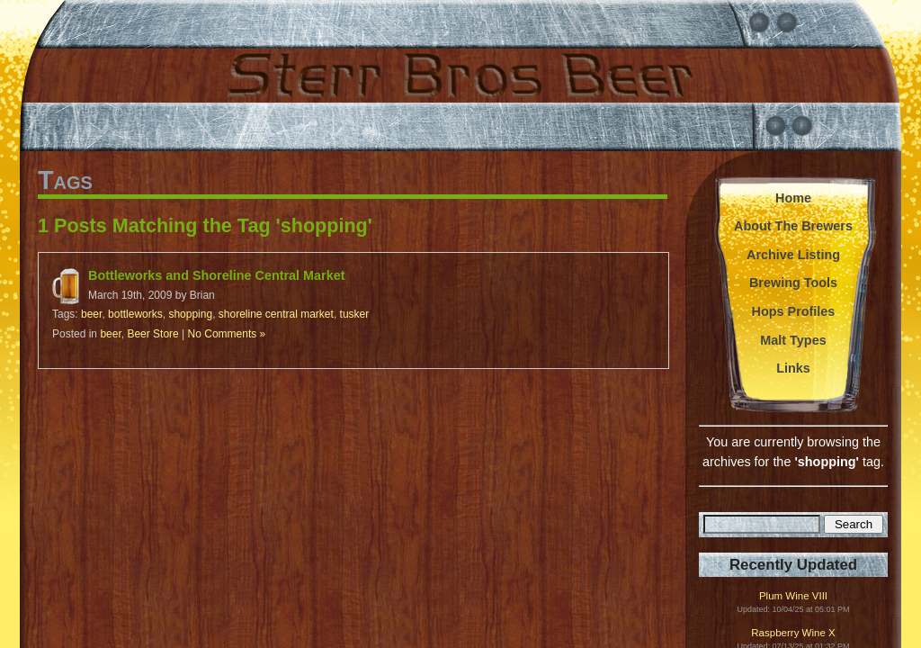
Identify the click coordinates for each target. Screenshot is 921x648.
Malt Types (793, 340)
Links (793, 368)
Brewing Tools (793, 282)
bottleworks (135, 314)
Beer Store (152, 334)
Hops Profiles (794, 311)
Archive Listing (793, 255)
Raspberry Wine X (793, 633)
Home (793, 198)
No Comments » (227, 334)
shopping (190, 314)
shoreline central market (276, 314)
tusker (355, 314)
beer (91, 314)
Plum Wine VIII (793, 596)
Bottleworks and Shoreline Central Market (216, 275)
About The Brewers (793, 226)
